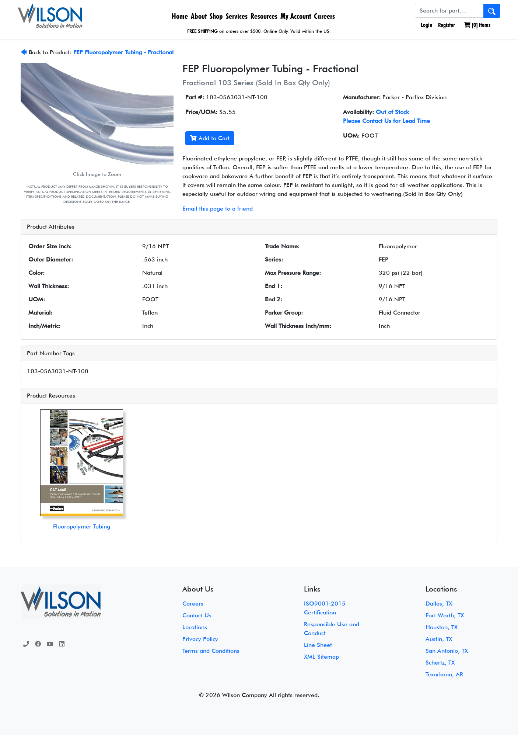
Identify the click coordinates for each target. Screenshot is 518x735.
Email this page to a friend (217, 208)
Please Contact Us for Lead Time (386, 120)
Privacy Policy (200, 638)
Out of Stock (392, 111)
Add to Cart (210, 138)
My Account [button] (295, 16)
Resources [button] (264, 16)
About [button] (199, 16)
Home (180, 16)
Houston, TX (442, 627)
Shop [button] (216, 16)
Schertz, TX (440, 662)
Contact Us (196, 615)
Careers (324, 16)
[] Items (477, 24)
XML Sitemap (321, 656)
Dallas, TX (439, 603)
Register (446, 24)
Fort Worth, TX (445, 615)
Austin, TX (439, 638)
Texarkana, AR (444, 674)
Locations (194, 627)
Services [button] (237, 16)
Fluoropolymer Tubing (81, 526)
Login (425, 24)
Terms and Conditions (210, 650)
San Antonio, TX (447, 650)
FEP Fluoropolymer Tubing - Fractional (123, 52)
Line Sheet (318, 644)
